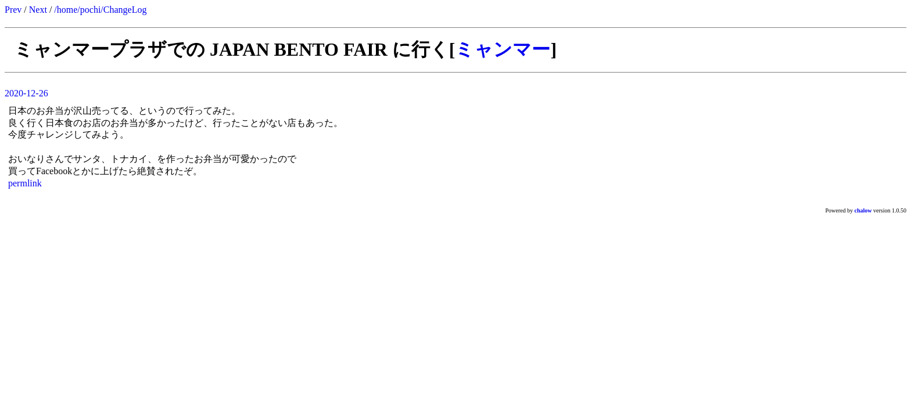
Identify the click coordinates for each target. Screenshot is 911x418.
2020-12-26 (26, 93)
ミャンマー (502, 49)
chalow (863, 210)
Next (38, 10)
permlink (25, 183)
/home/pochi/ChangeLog (100, 10)
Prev (13, 10)
